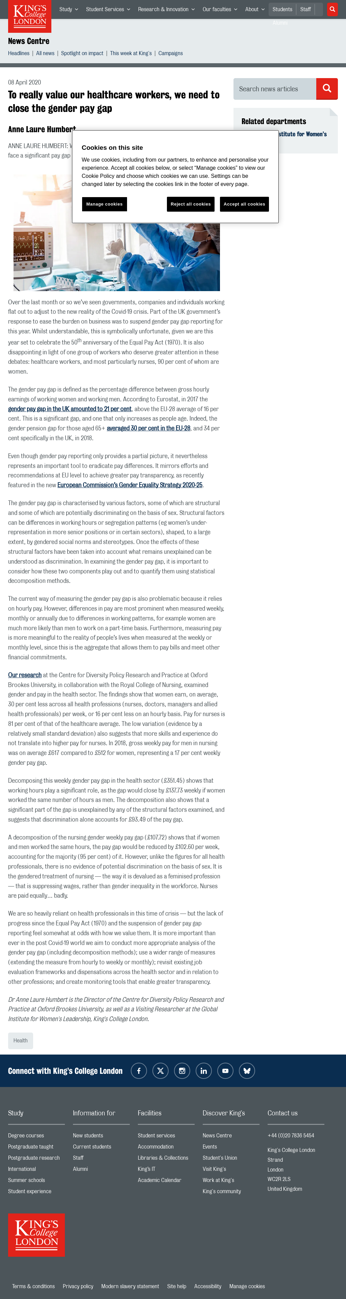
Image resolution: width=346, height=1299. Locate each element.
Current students (101, 1148)
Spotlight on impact (82, 54)
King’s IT (166, 1170)
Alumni (101, 1170)
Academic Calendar (166, 1182)
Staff (305, 9)
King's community (231, 1193)
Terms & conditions (33, 1286)
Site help (176, 1286)
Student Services (110, 11)
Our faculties (222, 11)
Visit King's (231, 1170)
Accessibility (207, 1286)
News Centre (28, 41)
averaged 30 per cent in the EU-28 (148, 429)
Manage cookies (247, 1286)
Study (70, 11)
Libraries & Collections (166, 1159)
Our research (25, 675)
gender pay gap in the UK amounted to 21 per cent (69, 409)
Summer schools (36, 1182)
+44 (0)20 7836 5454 (291, 1135)
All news (45, 54)
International (36, 1170)
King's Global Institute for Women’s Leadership (284, 137)
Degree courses (36, 1137)
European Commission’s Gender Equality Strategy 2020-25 (129, 485)
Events (231, 1148)
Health (21, 1040)
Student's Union (231, 1159)
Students (282, 9)
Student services (166, 1137)
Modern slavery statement (130, 1286)
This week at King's (131, 54)
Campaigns (170, 54)
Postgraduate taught (36, 1148)
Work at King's (231, 1182)
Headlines (18, 54)
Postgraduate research (36, 1159)
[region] (175, 176)
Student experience (36, 1193)
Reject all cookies (191, 204)
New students (101, 1137)
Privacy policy (78, 1286)
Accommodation (166, 1148)
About (257, 11)
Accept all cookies (244, 204)
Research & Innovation (168, 11)
